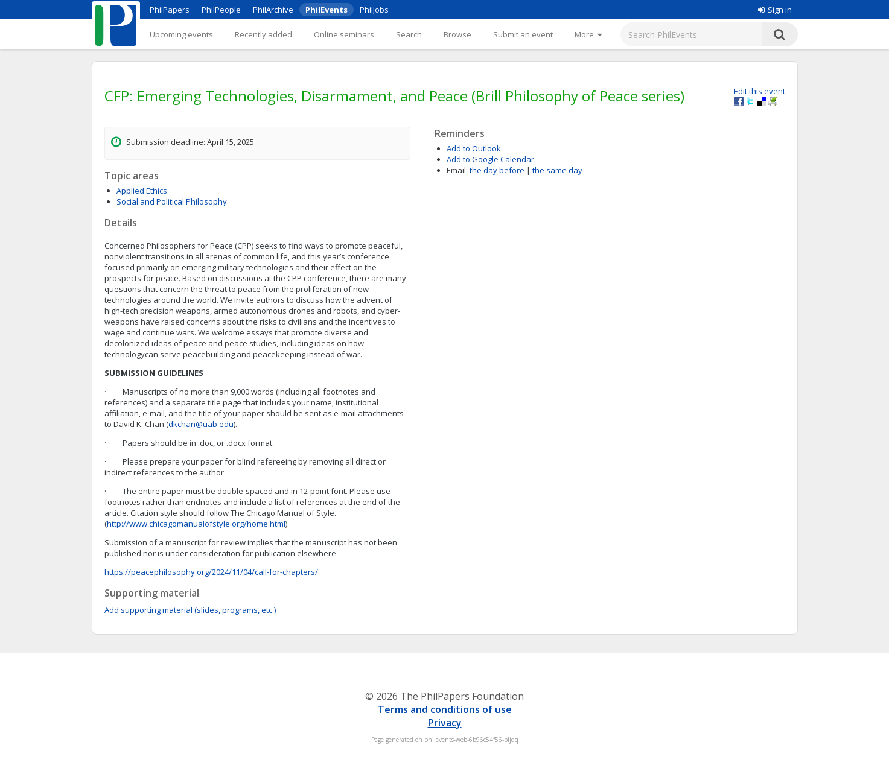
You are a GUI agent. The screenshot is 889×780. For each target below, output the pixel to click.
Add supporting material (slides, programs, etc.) (190, 609)
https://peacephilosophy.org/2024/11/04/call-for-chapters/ (211, 571)
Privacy (445, 722)
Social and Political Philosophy (171, 201)
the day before (497, 170)
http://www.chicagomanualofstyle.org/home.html (196, 523)
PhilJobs (374, 9)
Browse (457, 34)
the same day (557, 170)
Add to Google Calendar (490, 159)
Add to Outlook (474, 148)
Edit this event (759, 91)
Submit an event (523, 34)
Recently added (263, 34)
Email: (457, 170)
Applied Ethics (141, 190)
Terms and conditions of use (445, 709)
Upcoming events (181, 34)
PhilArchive (273, 9)
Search (409, 34)
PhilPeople (221, 9)
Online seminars (344, 34)
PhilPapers (170, 9)
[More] (588, 34)
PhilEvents (326, 9)
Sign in (775, 9)
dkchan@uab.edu (201, 424)
